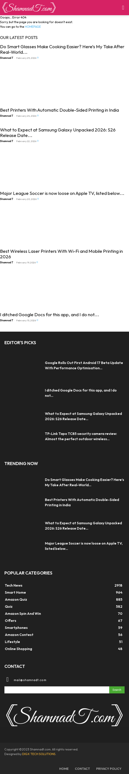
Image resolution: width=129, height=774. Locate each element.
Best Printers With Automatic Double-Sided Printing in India (59, 110)
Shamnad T (6, 57)
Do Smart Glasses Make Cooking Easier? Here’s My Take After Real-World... (62, 49)
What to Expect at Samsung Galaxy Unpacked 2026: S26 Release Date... (58, 132)
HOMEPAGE (33, 27)
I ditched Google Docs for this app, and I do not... (49, 314)
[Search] (117, 689)
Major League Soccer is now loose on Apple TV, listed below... (62, 193)
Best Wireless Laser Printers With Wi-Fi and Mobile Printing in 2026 (61, 253)
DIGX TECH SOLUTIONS (38, 754)
